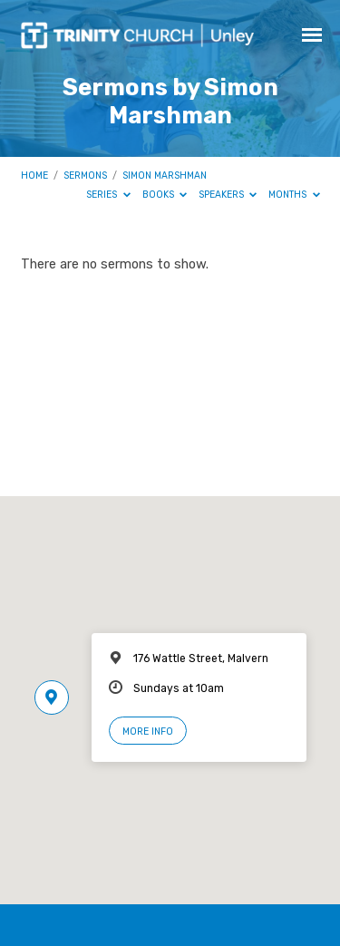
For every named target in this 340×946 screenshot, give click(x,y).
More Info (147, 731)
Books (165, 194)
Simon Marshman (164, 175)
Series (108, 194)
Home (34, 175)
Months (294, 194)
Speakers (228, 194)
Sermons (85, 175)
